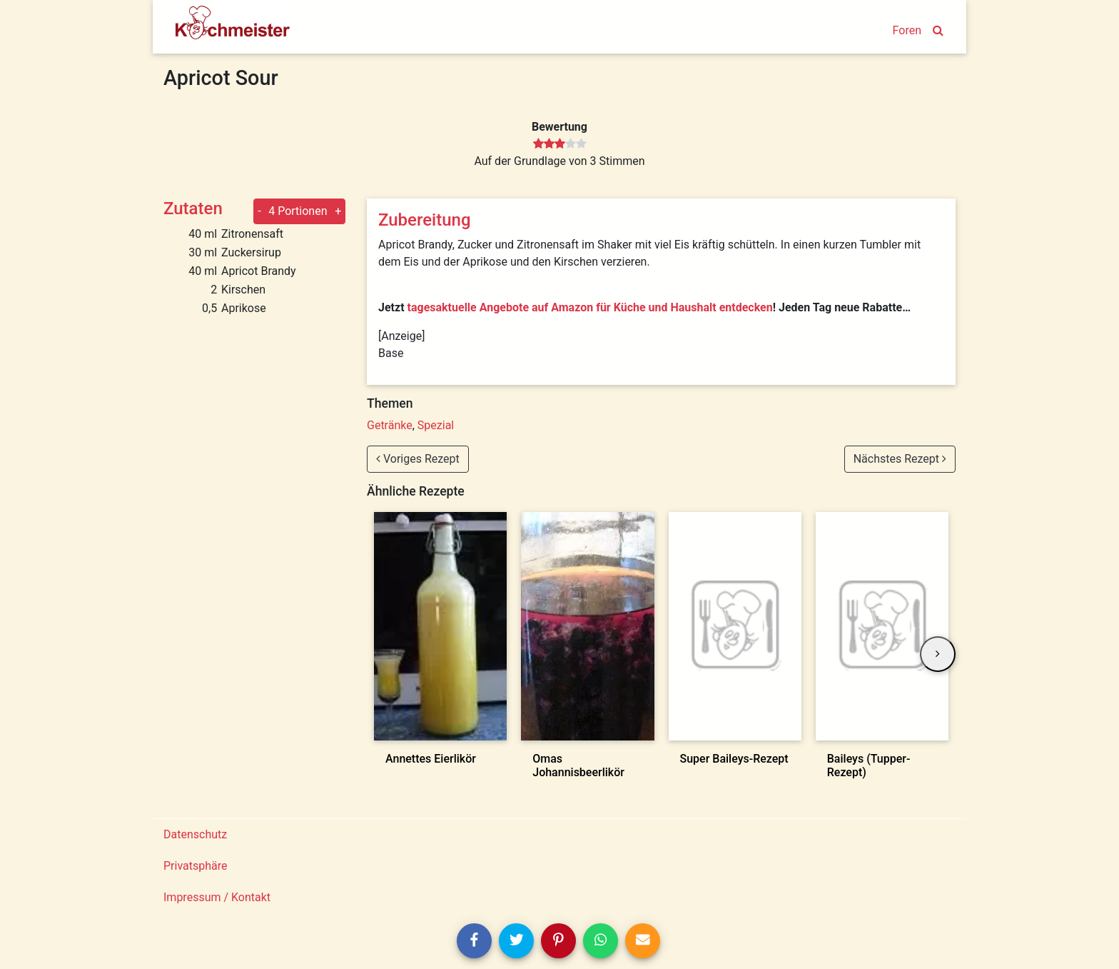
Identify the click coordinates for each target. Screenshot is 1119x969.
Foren (907, 30)
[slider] (560, 144)
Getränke (389, 425)
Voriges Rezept (418, 459)
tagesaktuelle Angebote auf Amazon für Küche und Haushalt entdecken (590, 307)
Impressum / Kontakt (216, 897)
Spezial (435, 425)
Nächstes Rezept (900, 459)
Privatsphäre (195, 866)
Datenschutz (195, 834)
